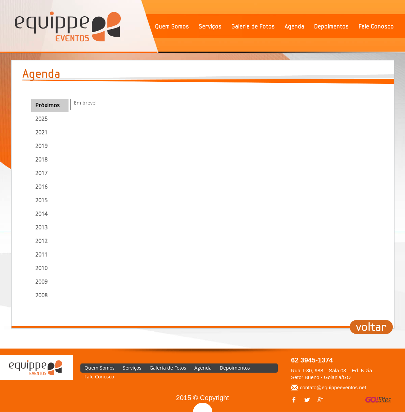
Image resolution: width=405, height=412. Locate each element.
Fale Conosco (376, 26)
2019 (41, 146)
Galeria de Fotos (253, 26)
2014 (41, 214)
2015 (41, 200)
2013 (41, 227)
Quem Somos (172, 26)
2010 (41, 268)
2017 (41, 173)
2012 (41, 241)
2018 (41, 159)
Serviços (210, 26)
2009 (41, 281)
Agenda (294, 26)
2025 (41, 119)
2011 (41, 254)
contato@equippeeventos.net (333, 387)
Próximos (47, 105)
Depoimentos (331, 26)
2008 (41, 295)
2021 (41, 132)
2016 (41, 186)
